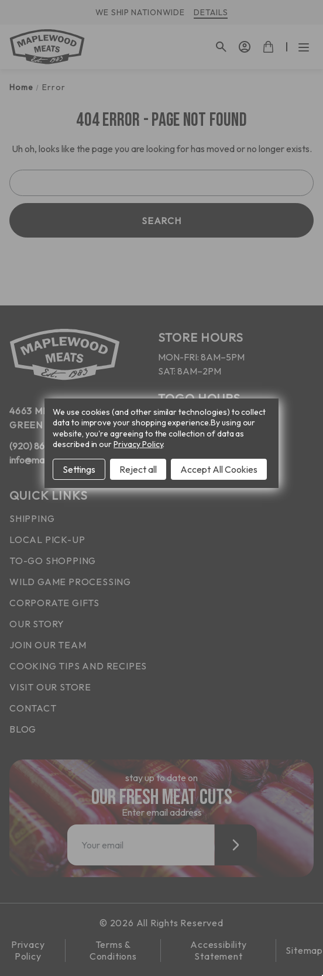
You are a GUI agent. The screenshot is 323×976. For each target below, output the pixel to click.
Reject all (138, 469)
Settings (79, 469)
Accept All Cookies (218, 469)
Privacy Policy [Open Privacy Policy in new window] (138, 444)
